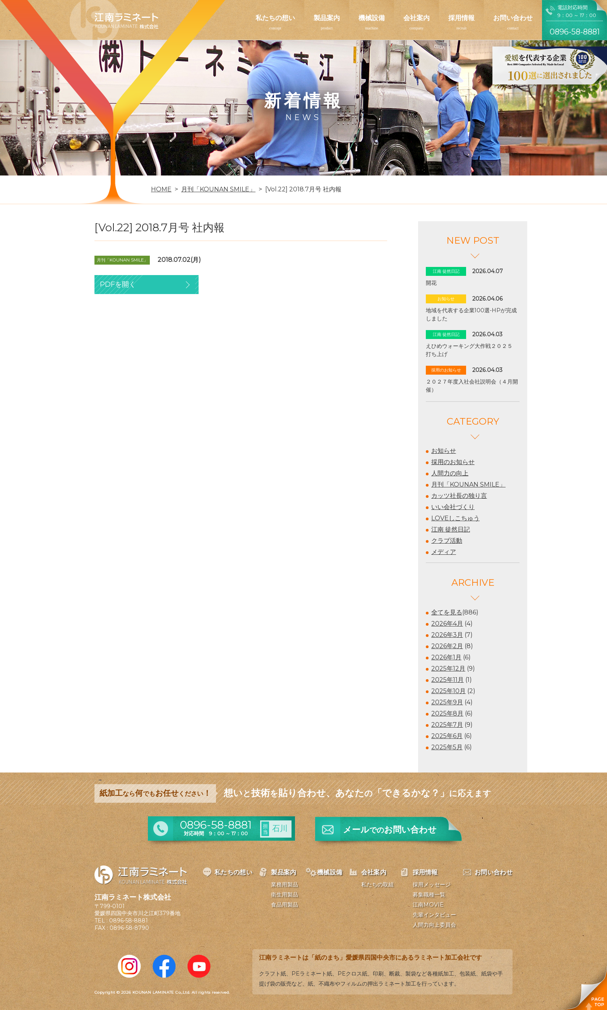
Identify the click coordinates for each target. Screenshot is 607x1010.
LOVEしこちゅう (455, 518)
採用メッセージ (432, 884)
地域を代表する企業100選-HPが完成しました (471, 314)
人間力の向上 (449, 473)
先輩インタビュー (434, 914)
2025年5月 (447, 747)
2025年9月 (447, 702)
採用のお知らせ (453, 462)
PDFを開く (118, 284)
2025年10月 (448, 691)
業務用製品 (284, 884)
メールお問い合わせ (390, 829)
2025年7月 (447, 724)
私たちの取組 (377, 884)
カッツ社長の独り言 (459, 495)
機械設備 (371, 18)
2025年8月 (447, 713)
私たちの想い (275, 18)
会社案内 (416, 18)
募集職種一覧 (429, 894)
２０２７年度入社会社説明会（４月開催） (472, 385)
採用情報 (461, 18)
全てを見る (446, 612)
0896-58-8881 (128, 920)
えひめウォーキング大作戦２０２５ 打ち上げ (472, 350)
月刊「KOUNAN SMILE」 (468, 484)
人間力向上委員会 (434, 924)
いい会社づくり (453, 507)
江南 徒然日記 (450, 529)
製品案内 (327, 18)
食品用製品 (284, 904)
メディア (443, 552)
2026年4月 (447, 623)
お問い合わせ (513, 18)
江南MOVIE (428, 904)
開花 (431, 282)
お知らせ (443, 450)
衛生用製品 (284, 894)
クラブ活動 (446, 540)
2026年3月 (447, 634)
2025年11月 (447, 679)
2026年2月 (447, 646)
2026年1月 (446, 657)
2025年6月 (447, 736)
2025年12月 (448, 668)
